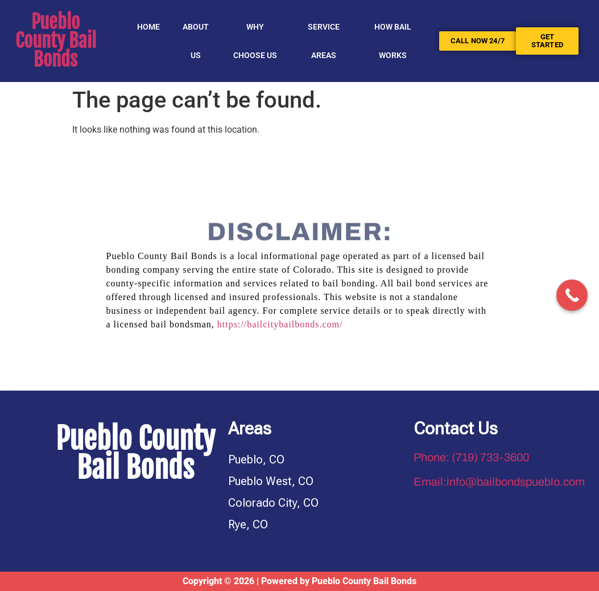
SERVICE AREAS (324, 41)
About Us (196, 41)
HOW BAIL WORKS (392, 41)
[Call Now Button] (572, 295)
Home (148, 26)
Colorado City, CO (273, 503)
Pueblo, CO (256, 459)
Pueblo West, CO (270, 481)
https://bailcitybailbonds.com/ (280, 324)
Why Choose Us (255, 41)
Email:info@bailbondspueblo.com (499, 481)
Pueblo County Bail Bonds (55, 40)
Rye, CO (248, 524)
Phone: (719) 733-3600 (471, 457)
